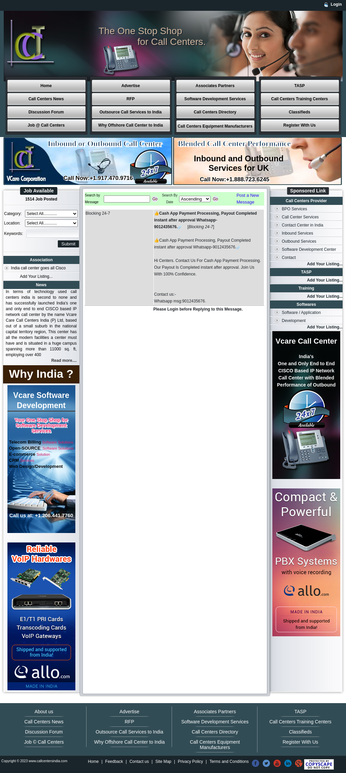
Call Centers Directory (215, 112)
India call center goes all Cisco (38, 268)
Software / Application (301, 312)
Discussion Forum (46, 112)
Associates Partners (215, 85)
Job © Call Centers (44, 742)
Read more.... (64, 360)
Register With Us (299, 125)
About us (43, 711)
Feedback (114, 761)
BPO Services (294, 209)
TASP (299, 85)
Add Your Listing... (36, 276)
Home (46, 85)
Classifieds (299, 112)
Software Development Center (309, 249)
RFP (131, 99)
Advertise (130, 85)
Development (294, 320)
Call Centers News (46, 99)
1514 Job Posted (41, 199)
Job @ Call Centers (46, 125)
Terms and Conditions (229, 761)
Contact (289, 257)
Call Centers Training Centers (299, 99)
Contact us (139, 761)
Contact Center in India (302, 225)
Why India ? (41, 373)
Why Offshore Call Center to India (130, 125)
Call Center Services (300, 217)
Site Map (163, 761)
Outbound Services (299, 241)
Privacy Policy (190, 761)
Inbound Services (297, 233)
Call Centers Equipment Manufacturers (215, 126)
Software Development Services (215, 99)
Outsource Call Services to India (130, 112)
